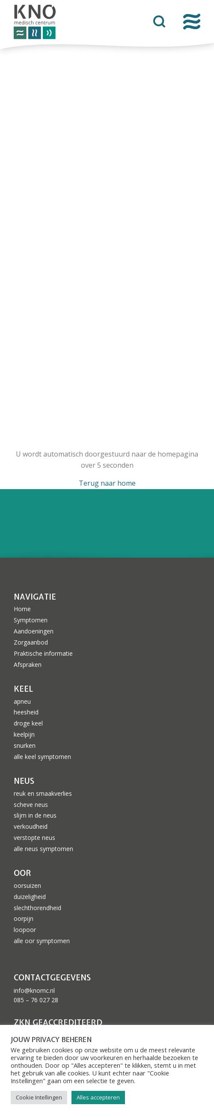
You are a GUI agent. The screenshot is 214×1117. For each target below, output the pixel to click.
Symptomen (31, 620)
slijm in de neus (35, 815)
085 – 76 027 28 (36, 1000)
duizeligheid (30, 897)
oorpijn (23, 918)
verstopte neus (34, 837)
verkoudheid (31, 826)
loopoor (25, 930)
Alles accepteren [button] (98, 1097)
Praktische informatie (43, 653)
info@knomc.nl (34, 990)
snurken (25, 745)
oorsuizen (27, 885)
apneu (22, 701)
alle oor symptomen (42, 941)
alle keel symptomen (42, 757)
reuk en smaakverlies (43, 793)
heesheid (26, 712)
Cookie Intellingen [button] (39, 1097)
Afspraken (28, 664)
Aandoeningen (34, 631)
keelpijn (24, 734)
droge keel (28, 723)
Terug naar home (107, 483)
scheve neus (31, 804)
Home (22, 609)
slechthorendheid (37, 908)
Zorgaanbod (31, 642)
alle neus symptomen (43, 849)
